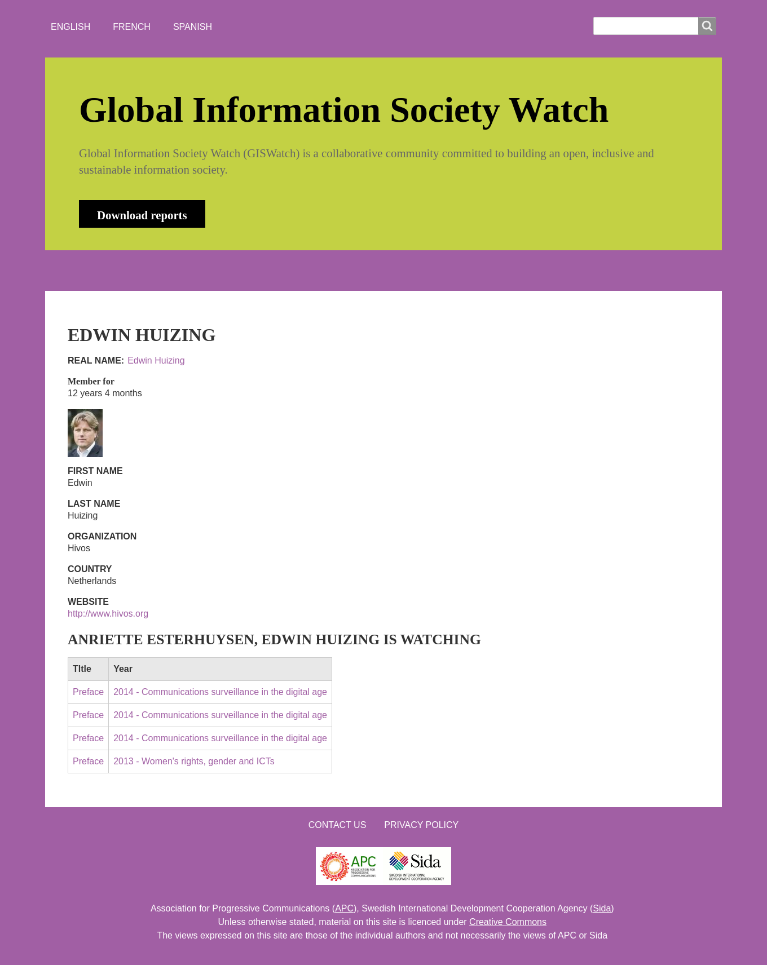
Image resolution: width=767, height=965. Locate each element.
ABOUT (143, 270)
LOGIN (429, 270)
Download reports (142, 215)
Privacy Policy (421, 825)
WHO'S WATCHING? (279, 270)
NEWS (197, 270)
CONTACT (368, 270)
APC (344, 908)
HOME (89, 270)
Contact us (337, 825)
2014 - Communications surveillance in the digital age (220, 692)
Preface (88, 692)
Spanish (192, 27)
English (70, 27)
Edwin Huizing (155, 360)
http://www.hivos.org (108, 613)
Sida (602, 908)
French (132, 27)
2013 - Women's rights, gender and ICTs (194, 761)
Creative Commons (507, 922)
